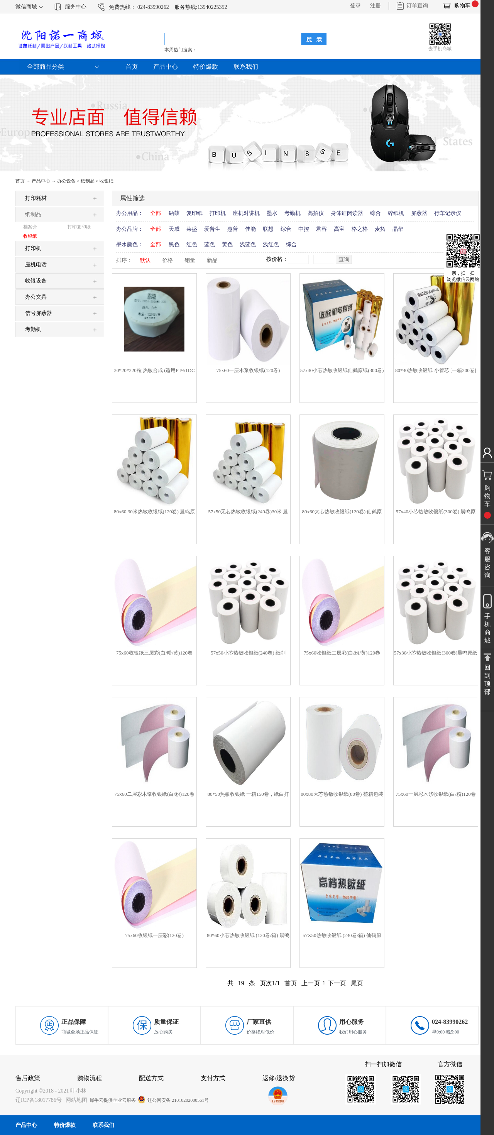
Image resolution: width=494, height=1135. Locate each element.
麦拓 (380, 229)
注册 (375, 5)
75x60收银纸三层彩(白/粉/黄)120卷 (154, 653)
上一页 (310, 983)
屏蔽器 (419, 213)
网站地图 (75, 1100)
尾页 (357, 983)
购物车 (462, 5)
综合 (375, 213)
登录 (355, 5)
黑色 (174, 244)
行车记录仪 (447, 213)
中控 (303, 229)
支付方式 (213, 1078)
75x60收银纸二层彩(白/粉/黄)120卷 (342, 653)
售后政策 (27, 1078)
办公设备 (66, 181)
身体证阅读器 (347, 213)
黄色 (227, 244)
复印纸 (194, 213)
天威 (174, 229)
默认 (145, 260)
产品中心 (41, 181)
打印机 (218, 213)
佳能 (250, 229)
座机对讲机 (246, 213)
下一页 (337, 983)
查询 (343, 259)
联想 (268, 229)
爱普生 (212, 229)
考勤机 (292, 213)
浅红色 (271, 244)
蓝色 (209, 244)
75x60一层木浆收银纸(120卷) (248, 370)
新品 (212, 260)
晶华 (397, 229)
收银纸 (106, 181)
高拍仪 (316, 213)
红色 (191, 244)
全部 (155, 213)
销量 (189, 260)
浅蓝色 (248, 244)
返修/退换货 (278, 1078)
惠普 (232, 229)
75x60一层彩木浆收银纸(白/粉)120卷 (435, 794)
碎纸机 (396, 213)
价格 (167, 260)
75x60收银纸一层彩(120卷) (154, 935)
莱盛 (191, 229)
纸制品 (88, 181)
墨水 (272, 213)
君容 (321, 229)
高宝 (339, 229)
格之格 (360, 229)
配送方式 (151, 1078)
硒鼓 (174, 213)
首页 (131, 66)
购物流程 (89, 1078)
